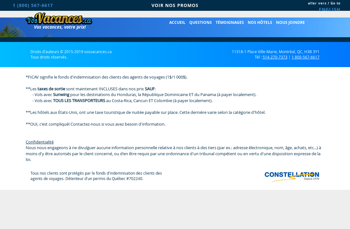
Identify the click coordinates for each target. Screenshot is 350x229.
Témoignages (230, 22)
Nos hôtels (260, 22)
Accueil (177, 22)
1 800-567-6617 (306, 56)
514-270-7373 (275, 56)
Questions (200, 22)
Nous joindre (290, 22)
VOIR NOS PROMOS (175, 5)
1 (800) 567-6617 (33, 5)
